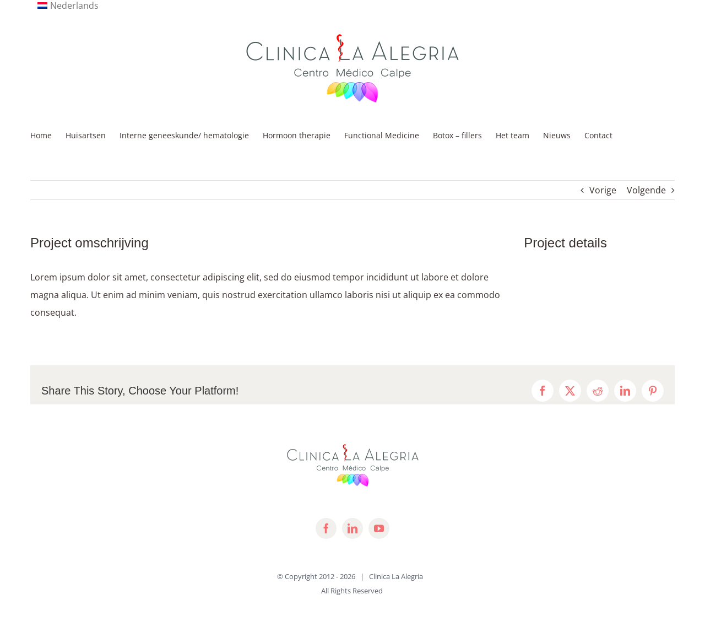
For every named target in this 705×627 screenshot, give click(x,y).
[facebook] (326, 528)
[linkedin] (352, 528)
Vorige (602, 190)
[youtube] (378, 528)
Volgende (646, 190)
